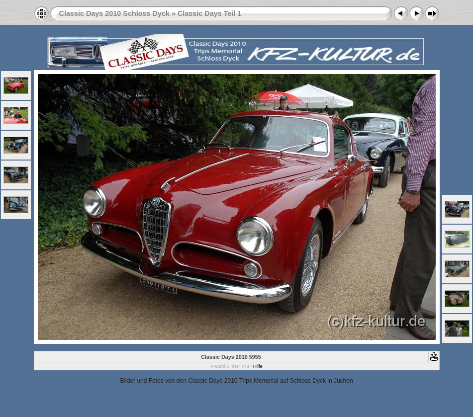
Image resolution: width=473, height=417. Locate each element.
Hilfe (258, 366)
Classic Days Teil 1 (210, 13)
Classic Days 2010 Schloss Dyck (114, 13)
